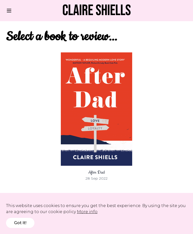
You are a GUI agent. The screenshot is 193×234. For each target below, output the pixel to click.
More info (87, 211)
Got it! (20, 222)
